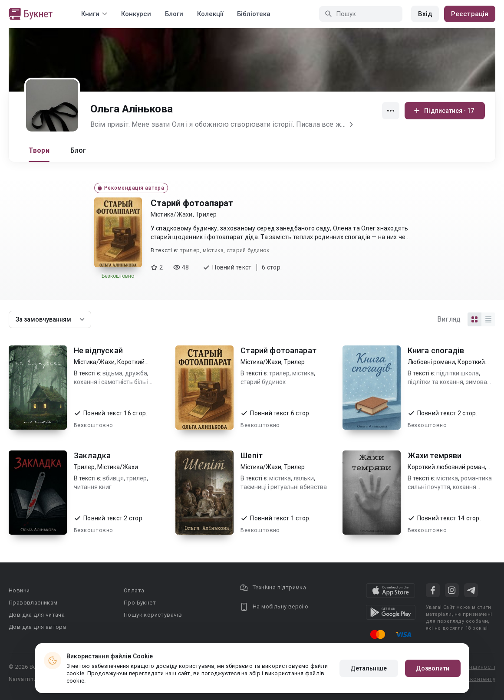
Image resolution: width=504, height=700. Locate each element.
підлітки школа (457, 373)
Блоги (174, 14)
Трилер (206, 214)
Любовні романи (431, 361)
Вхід (425, 14)
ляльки (303, 478)
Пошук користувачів (153, 614)
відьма (112, 373)
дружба (136, 373)
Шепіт (251, 455)
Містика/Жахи (172, 214)
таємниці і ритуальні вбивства (283, 486)
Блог (78, 150)
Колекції (210, 14)
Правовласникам (33, 602)
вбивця (113, 478)
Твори (39, 150)
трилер (190, 250)
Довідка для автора (37, 627)
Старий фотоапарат (192, 203)
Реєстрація (469, 14)
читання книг (93, 486)
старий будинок (248, 250)
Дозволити (433, 668)
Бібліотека (253, 14)
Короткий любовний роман (446, 466)
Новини (19, 590)
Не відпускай (98, 350)
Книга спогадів (436, 350)
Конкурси (136, 14)
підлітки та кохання (435, 381)
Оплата (134, 590)
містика (213, 250)
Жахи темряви (435, 455)
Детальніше (368, 668)
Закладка (92, 455)
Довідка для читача (37, 614)
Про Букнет (140, 602)
